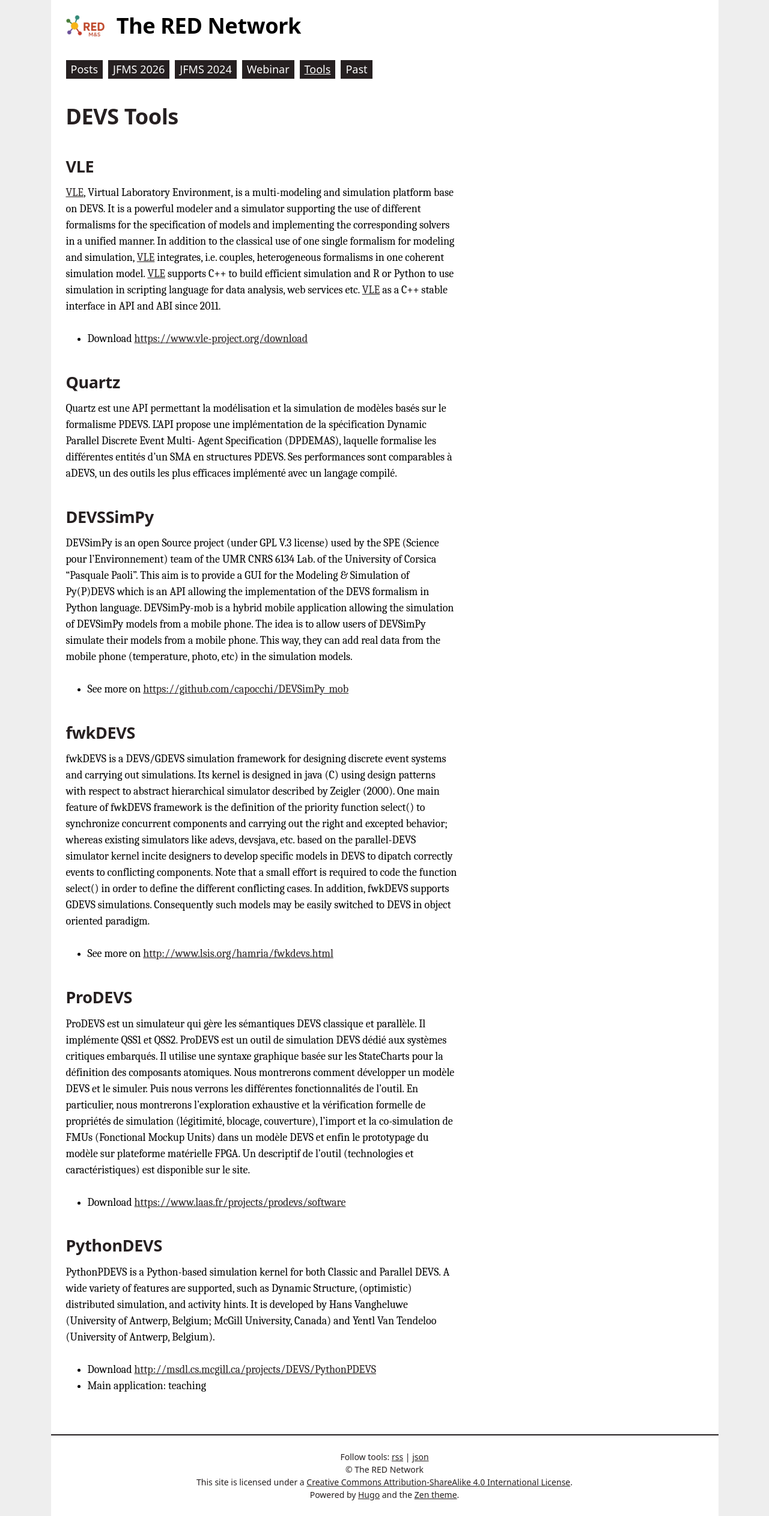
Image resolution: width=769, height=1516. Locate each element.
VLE (75, 192)
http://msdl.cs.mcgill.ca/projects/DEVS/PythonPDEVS (255, 1369)
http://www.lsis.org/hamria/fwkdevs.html (238, 953)
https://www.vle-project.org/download (221, 338)
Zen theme (436, 1494)
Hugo (369, 1494)
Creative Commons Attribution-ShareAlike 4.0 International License (438, 1482)
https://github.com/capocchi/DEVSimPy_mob (245, 689)
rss (397, 1457)
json (420, 1457)
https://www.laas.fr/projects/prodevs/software (240, 1202)
